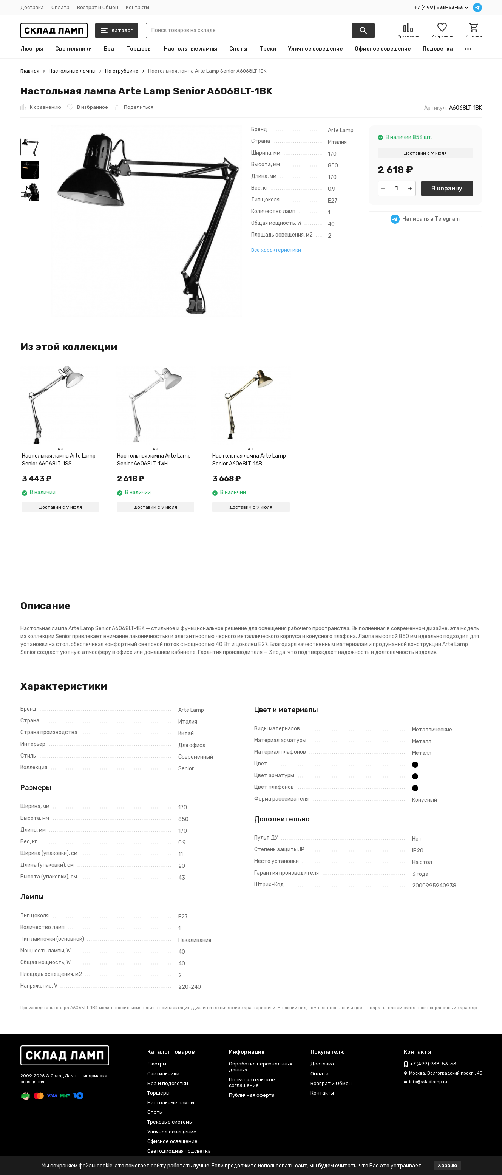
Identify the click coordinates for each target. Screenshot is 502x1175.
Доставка (32, 7)
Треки (267, 49)
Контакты (137, 7)
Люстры (31, 49)
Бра (109, 49)
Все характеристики (276, 250)
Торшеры (139, 49)
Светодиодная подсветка (179, 1151)
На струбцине (122, 71)
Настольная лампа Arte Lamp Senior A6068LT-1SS (59, 460)
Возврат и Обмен (97, 7)
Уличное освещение (315, 49)
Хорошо (447, 1165)
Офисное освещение (383, 49)
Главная (29, 71)
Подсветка (438, 49)
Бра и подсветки (167, 1083)
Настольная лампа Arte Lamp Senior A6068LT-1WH (154, 460)
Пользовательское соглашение (252, 1082)
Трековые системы (170, 1122)
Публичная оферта (252, 1095)
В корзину (446, 188)
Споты (238, 49)
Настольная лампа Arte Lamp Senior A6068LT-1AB (249, 460)
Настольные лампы (190, 49)
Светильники (73, 49)
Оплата (60, 7)
